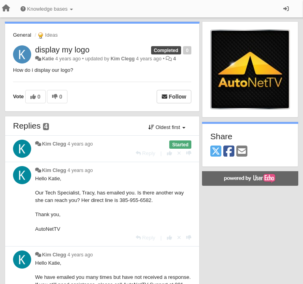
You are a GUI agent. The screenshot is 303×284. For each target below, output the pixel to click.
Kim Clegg (122, 59)
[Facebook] (228, 152)
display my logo (62, 49)
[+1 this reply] (169, 153)
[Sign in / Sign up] (286, 8)
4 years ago (80, 144)
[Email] (241, 152)
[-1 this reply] (188, 153)
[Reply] (145, 153)
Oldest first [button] (166, 127)
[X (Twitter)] (215, 152)
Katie (48, 59)
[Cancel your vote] (179, 153)
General (22, 35)
